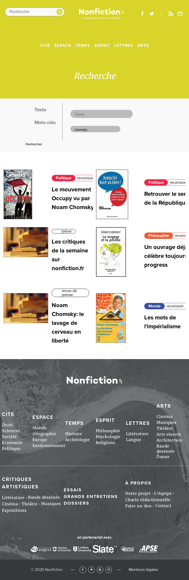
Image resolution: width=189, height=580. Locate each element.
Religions (105, 442)
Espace (62, 45)
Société (9, 436)
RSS (100, 569)
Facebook (82, 569)
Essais (73, 490)
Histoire (73, 433)
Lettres (123, 45)
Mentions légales (143, 569)
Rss (170, 13)
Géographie (44, 433)
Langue (133, 439)
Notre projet (137, 493)
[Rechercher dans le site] (34, 11)
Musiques (166, 422)
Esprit (102, 45)
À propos (138, 483)
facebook (142, 13)
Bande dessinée (165, 449)
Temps (83, 45)
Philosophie (158, 235)
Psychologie (108, 436)
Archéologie (77, 439)
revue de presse (69, 292)
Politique (63, 178)
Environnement (48, 445)
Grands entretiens (91, 496)
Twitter (91, 569)
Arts (143, 45)
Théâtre (165, 428)
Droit (7, 425)
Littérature (137, 433)
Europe (39, 439)
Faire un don (138, 506)
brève (67, 231)
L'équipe (163, 493)
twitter (152, 13)
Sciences (11, 430)
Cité (45, 45)
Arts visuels (169, 434)
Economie (12, 442)
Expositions (14, 510)
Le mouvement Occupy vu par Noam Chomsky (73, 198)
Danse (163, 456)
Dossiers (76, 503)
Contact (163, 505)
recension (85, 178)
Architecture (169, 440)
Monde (154, 306)
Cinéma (164, 416)
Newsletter (180, 13)
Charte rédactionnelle (147, 499)
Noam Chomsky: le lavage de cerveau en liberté (68, 323)
